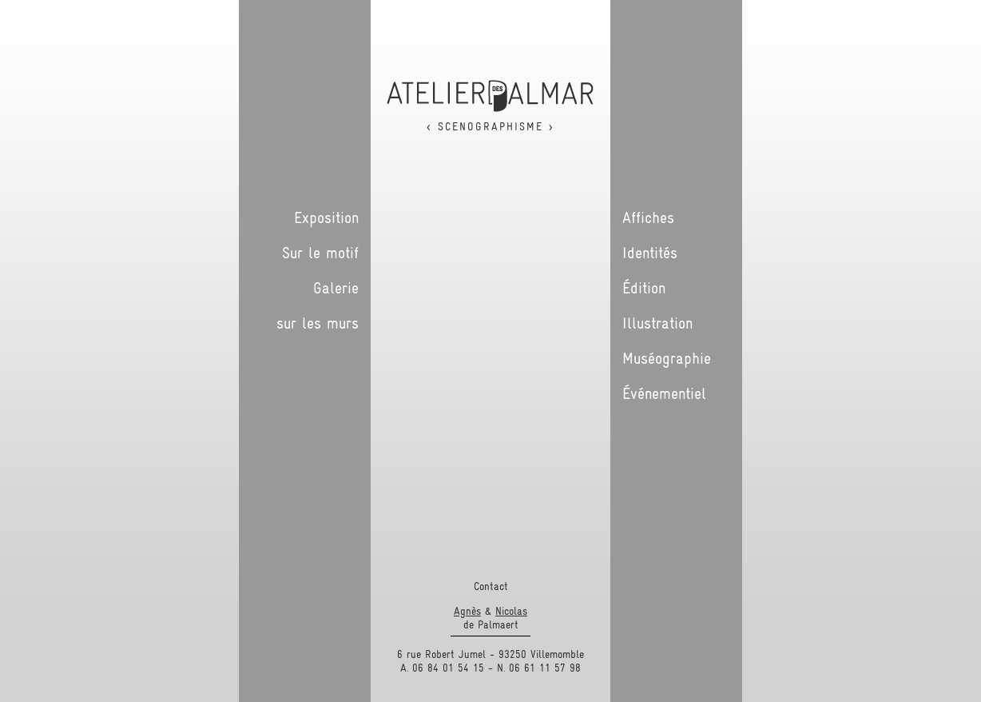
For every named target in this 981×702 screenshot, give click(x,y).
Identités (649, 252)
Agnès (467, 610)
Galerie (336, 288)
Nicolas (511, 610)
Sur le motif (320, 252)
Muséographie (666, 358)
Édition (643, 288)
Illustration (657, 323)
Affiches (648, 217)
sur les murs (317, 323)
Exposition (326, 217)
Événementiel (664, 393)
